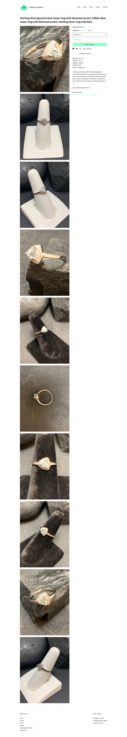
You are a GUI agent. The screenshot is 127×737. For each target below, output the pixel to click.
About (85, 7)
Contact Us (23, 730)
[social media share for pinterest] (80, 49)
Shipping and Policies (26, 728)
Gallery (98, 7)
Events (91, 7)
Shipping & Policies (85, 53)
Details (75, 53)
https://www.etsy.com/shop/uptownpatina (85, 94)
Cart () (104, 7)
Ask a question (87, 49)
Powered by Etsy (98, 723)
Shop (79, 7)
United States (84, 30)
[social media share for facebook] (73, 49)
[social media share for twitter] (77, 49)
